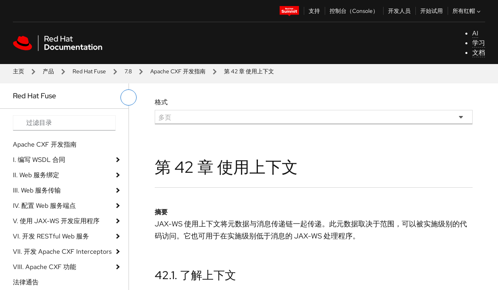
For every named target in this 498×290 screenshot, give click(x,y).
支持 (314, 10)
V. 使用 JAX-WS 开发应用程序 (56, 221)
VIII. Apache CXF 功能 (44, 267)
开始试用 (431, 10)
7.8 (128, 71)
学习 (478, 43)
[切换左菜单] (128, 97)
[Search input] (64, 122)
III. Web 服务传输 (37, 190)
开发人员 (399, 10)
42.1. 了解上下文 (195, 275)
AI (475, 33)
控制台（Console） (354, 10)
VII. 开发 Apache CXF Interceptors (62, 251)
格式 (161, 102)
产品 (48, 71)
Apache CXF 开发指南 (177, 71)
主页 (18, 71)
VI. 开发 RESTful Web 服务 (51, 236)
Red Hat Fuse (89, 71)
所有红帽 (467, 10)
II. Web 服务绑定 (36, 175)
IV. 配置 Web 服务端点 (44, 205)
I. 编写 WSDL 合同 (39, 159)
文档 (478, 52)
